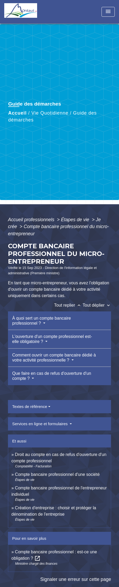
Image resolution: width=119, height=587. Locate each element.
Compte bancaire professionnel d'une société (57, 474)
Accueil (17, 113)
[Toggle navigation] (108, 12)
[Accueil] (24, 12)
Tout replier (68, 305)
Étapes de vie (76, 219)
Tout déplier (97, 305)
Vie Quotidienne (49, 113)
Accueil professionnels (32, 219)
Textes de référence (29, 406)
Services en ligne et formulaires (40, 423)
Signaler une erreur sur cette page (75, 579)
